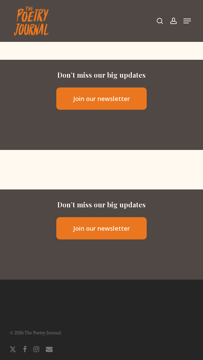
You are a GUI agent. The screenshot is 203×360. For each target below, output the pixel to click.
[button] (187, 21)
